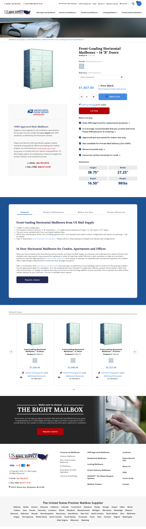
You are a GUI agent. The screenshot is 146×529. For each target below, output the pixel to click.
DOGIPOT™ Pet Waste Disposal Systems (100, 479)
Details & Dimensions (53, 212)
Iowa (25, 513)
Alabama (16, 509)
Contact (126, 487)
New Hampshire (47, 516)
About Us (101, 4)
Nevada (34, 516)
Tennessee (82, 519)
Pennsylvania (27, 519)
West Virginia (62, 523)
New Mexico (73, 516)
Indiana (17, 513)
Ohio (122, 516)
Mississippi (118, 513)
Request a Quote (112, 4)
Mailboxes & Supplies (17, 40)
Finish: (90, 61)
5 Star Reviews (68, 4)
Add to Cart (113, 96)
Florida (97, 509)
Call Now (94, 111)
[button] (11, 354)
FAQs (94, 4)
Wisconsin (75, 523)
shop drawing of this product (44, 239)
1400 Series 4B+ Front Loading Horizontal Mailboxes (62, 40)
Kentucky (42, 513)
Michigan (96, 513)
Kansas (32, 513)
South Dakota (70, 519)
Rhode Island (41, 519)
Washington (127, 519)
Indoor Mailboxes (34, 40)
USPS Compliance (85, 4)
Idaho (122, 509)
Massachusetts (83, 513)
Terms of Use (128, 481)
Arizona (34, 509)
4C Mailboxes (65, 468)
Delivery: (90, 73)
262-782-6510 (12, 4)
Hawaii (114, 509)
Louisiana (52, 513)
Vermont (107, 519)
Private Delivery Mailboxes (132, 13)
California (54, 509)
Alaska (26, 509)
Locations (127, 455)
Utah (99, 519)
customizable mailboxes (55, 258)
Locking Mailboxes (110, 13)
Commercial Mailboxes (68, 13)
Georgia (106, 509)
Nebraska (25, 516)
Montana (14, 516)
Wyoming (85, 523)
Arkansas (44, 509)
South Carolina (56, 519)
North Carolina (97, 516)
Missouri (128, 513)
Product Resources (116, 212)
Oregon (17, 519)
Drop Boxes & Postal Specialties (68, 473)
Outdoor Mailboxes (67, 459)
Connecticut (76, 509)
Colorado (64, 509)
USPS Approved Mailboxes (45, 13)
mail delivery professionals (47, 266)
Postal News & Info (129, 462)
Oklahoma (131, 516)
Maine (61, 513)
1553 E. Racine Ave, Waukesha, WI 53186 (27, 490)
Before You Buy (85, 212)
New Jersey (60, 516)
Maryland (71, 513)
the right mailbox (50, 411)
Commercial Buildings (68, 478)
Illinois (130, 509)
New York (85, 516)
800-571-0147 (33, 4)
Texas (92, 519)
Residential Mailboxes (90, 13)
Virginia (117, 519)
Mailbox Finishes (94, 487)
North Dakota (112, 516)
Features (25, 212)
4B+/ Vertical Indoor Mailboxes (68, 463)
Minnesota (107, 513)
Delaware (88, 509)
